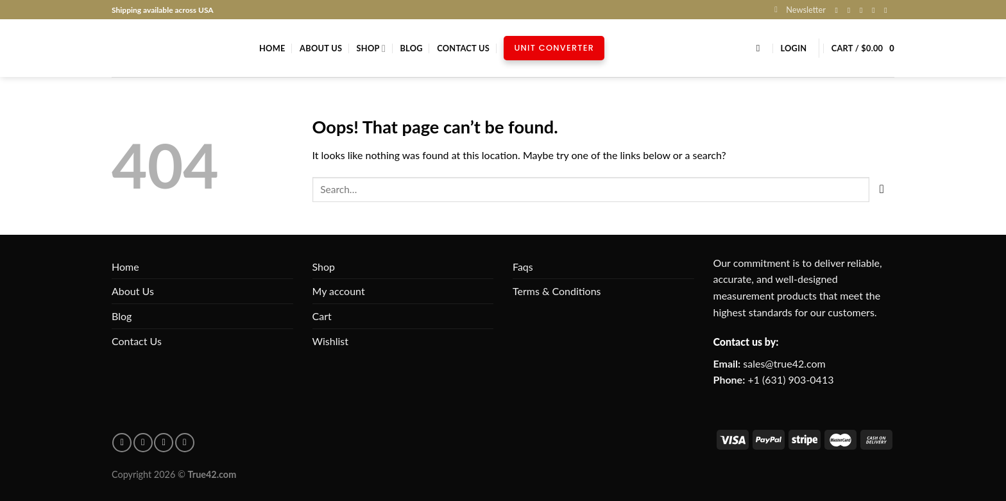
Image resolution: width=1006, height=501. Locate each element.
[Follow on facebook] (122, 442)
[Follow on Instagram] (851, 10)
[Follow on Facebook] (839, 10)
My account (338, 291)
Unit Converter (554, 47)
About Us (321, 48)
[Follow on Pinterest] (888, 10)
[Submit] (881, 189)
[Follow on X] (863, 10)
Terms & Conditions (557, 291)
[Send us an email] (876, 10)
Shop (371, 48)
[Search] (761, 48)
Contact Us (463, 48)
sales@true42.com (784, 363)
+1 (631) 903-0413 (790, 379)
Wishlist (330, 341)
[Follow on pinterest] (143, 442)
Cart (322, 316)
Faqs (523, 266)
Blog (411, 48)
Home (272, 48)
